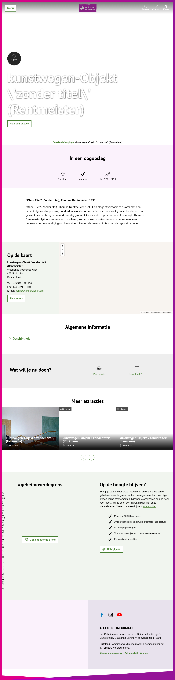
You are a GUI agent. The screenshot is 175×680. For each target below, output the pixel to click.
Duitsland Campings (63, 142)
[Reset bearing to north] (62, 254)
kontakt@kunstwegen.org (30, 290)
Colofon (144, 653)
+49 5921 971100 (107, 179)
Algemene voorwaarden (111, 653)
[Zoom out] (62, 250)
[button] (19, 123)
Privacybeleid (131, 653)
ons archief (149, 506)
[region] (116, 278)
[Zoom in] (62, 246)
